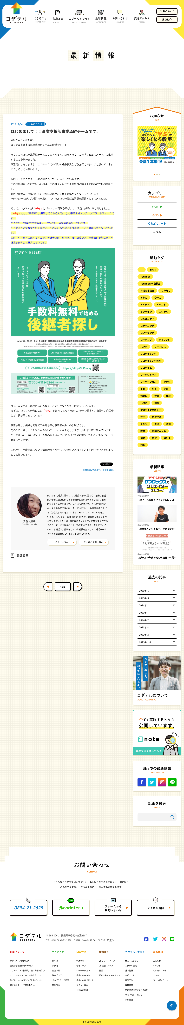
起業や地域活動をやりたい (21, 966)
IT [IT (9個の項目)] (141, 269)
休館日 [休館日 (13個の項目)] (143, 396)
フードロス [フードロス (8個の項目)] (160, 347)
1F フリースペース (107, 961)
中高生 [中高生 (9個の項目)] (167, 382)
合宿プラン (81, 966)
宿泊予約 (56, 985)
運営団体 (129, 980)
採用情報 (129, 985)
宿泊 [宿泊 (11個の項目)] (168, 424)
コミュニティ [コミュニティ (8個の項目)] (147, 319)
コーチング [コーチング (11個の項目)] (146, 340)
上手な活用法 (82, 990)
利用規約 (129, 1000)
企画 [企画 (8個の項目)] (166, 389)
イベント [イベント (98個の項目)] (161, 305)
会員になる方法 (83, 975)
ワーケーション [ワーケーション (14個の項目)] (148, 382)
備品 (101, 971)
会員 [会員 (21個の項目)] (156, 396)
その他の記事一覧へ (93, 542)
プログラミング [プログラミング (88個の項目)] (148, 354)
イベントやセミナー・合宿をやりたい (26, 975)
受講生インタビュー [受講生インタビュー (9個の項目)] (150, 410)
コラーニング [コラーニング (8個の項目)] (147, 326)
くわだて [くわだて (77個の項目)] (165, 290)
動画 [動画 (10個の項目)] (156, 403)
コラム (157, 232)
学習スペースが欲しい (19, 961)
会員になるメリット (85, 980)
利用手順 (80, 961)
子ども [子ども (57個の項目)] (143, 424)
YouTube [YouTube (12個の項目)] (145, 276)
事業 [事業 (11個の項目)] (142, 389)
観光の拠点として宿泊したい (22, 985)
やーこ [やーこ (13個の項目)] (157, 297)
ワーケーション (83, 971)
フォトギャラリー (160, 980)
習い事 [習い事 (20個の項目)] (167, 438)
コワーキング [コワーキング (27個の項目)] (147, 333)
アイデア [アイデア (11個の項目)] (145, 305)
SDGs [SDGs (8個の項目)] (153, 269)
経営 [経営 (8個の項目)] (154, 438)
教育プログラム (58, 975)
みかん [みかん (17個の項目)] (143, 297)
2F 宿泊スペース (106, 966)
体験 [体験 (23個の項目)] (168, 396)
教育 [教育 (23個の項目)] (142, 431)
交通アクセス (131, 975)
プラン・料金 (82, 985)
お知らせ (157, 207)
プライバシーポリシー (134, 995)
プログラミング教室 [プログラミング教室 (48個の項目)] (150, 361)
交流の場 (56, 971)
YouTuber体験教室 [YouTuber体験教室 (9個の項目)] (150, 283)
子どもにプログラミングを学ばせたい (26, 980)
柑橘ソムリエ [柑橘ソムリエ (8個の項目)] (159, 431)
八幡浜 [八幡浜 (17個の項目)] (143, 403)
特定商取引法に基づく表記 (136, 990)
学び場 (55, 966)
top (62, 587)
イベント (157, 215)
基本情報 (129, 971)
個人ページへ (61, 542)
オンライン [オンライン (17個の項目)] (146, 312)
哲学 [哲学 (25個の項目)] (142, 417)
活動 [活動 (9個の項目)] (142, 438)
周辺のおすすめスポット (109, 975)
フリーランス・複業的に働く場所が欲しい (28, 971)
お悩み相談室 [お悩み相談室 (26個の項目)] (147, 290)
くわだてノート (157, 223)
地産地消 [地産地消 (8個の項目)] (156, 417)
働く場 (55, 961)
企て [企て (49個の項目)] (154, 389)
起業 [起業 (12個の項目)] (142, 445)
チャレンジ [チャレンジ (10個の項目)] (164, 340)
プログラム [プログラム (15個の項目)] (146, 368)
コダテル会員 (131, 966)
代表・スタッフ (131, 961)
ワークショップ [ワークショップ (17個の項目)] (148, 375)
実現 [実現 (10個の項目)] (156, 424)
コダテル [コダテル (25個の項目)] (163, 312)
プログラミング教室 (60, 980)
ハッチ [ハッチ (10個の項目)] (143, 347)
